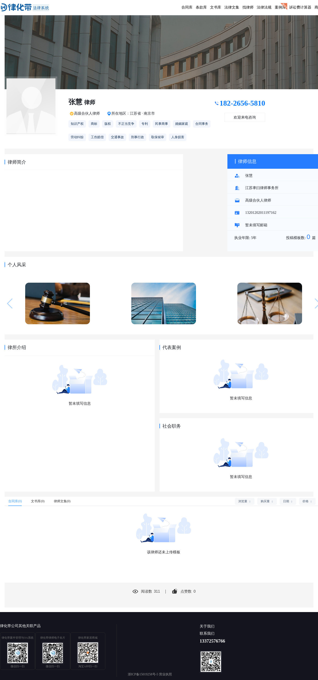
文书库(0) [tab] (37, 501)
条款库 (201, 7)
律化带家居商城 (88, 637)
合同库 (187, 7)
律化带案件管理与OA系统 (17, 637)
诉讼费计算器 (300, 7)
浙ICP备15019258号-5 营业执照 (150, 674)
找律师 (248, 7)
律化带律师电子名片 (52, 637)
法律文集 (231, 7)
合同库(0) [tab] (15, 501)
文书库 (215, 7)
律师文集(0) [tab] (62, 501)
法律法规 (264, 7)
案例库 (280, 7)
